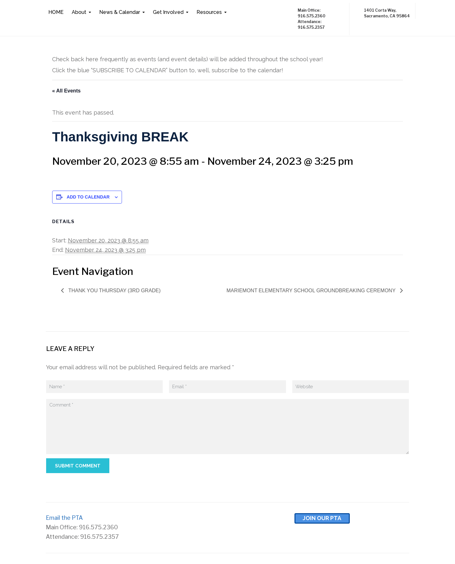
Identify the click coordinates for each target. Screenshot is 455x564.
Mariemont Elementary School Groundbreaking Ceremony (312, 290)
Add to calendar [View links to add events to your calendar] (88, 196)
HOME (56, 12)
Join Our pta (322, 518)
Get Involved (168, 12)
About (79, 12)
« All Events (66, 90)
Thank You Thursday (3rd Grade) (114, 290)
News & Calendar (119, 12)
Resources (209, 12)
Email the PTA (64, 517)
